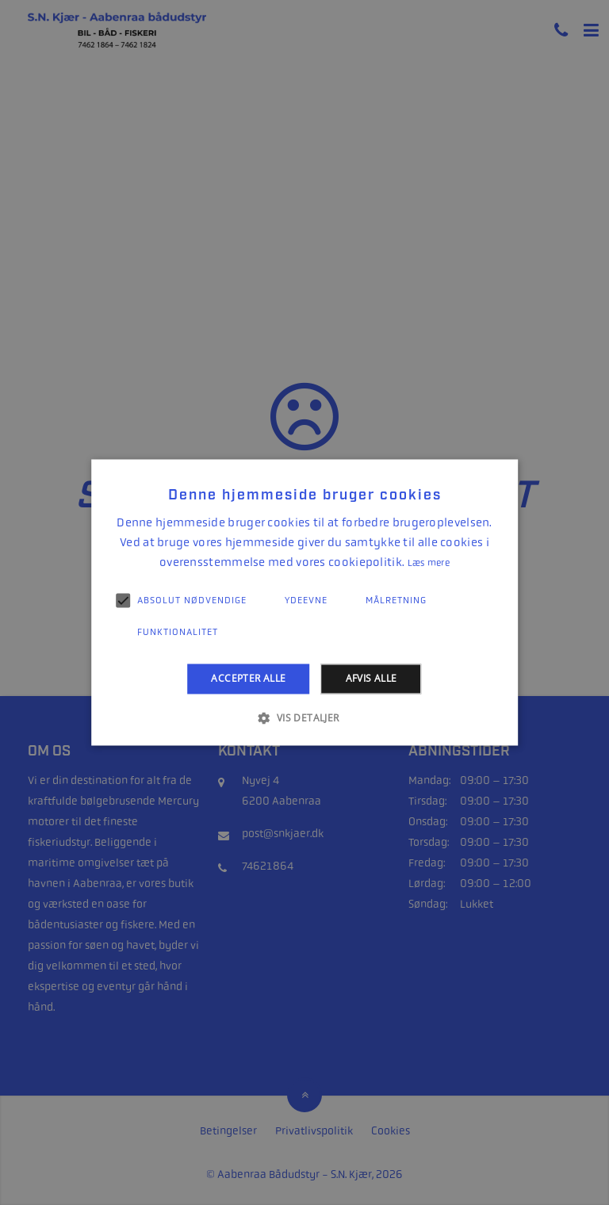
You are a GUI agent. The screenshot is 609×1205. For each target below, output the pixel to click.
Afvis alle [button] (371, 678)
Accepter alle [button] (248, 678)
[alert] (304, 602)
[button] (304, 718)
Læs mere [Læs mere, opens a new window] (429, 563)
